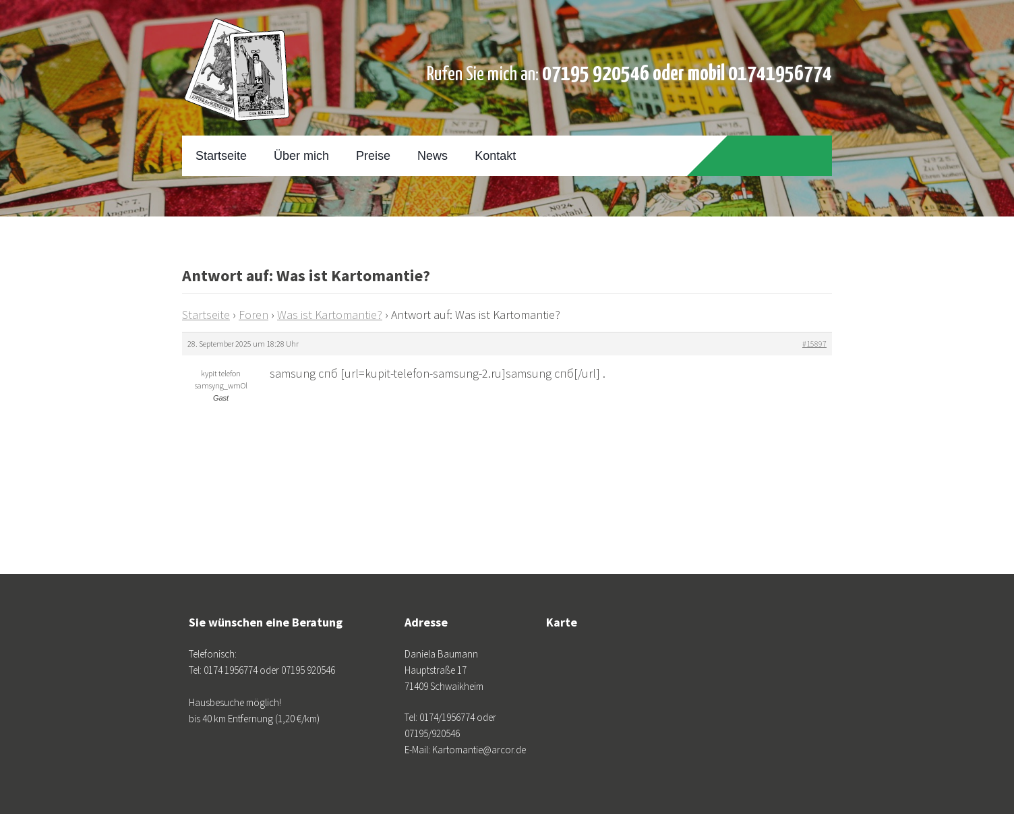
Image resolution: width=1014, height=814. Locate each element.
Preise (373, 156)
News (432, 156)
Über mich (301, 156)
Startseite (221, 156)
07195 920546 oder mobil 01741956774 (687, 74)
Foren (253, 314)
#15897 (814, 344)
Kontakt (495, 156)
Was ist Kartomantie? (329, 314)
